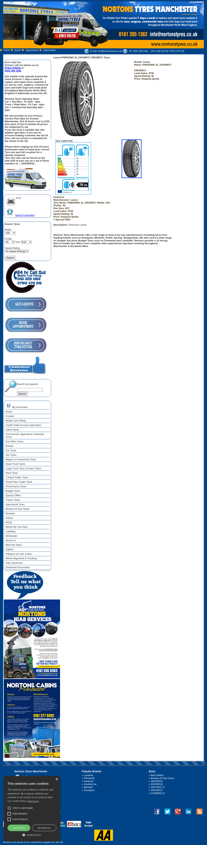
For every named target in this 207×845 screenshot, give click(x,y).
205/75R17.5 (158, 787)
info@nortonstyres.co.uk (110, 51)
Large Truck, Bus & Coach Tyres (23, 468)
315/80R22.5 (158, 793)
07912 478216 (13, 68)
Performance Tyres (16, 486)
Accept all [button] (19, 827)
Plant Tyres (12, 473)
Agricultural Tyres (15, 504)
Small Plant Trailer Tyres (19, 482)
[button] (32, 834)
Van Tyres (11, 455)
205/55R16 (157, 784)
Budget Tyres (13, 490)
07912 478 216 (176, 51)
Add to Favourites (20, 215)
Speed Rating (12, 248)
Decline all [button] (44, 827)
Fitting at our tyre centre (19, 553)
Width (8, 229)
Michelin (88, 787)
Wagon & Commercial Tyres (21, 459)
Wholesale (11, 535)
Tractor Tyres (13, 499)
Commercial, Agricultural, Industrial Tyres (25, 435)
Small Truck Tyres (15, 464)
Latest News (49, 50)
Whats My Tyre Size (17, 526)
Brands (10, 446)
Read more (33, 801)
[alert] (32, 808)
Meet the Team (14, 544)
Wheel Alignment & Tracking (21, 558)
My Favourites (17, 406)
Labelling (11, 531)
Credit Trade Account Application (23, 425)
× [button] (56, 779)
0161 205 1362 (140, 51)
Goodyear (89, 790)
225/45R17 (157, 790)
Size (17, 242)
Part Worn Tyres (14, 441)
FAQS (9, 522)
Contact (10, 416)
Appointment (32, 50)
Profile (8, 238)
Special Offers (13, 495)
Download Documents (18, 567)
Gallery (10, 549)
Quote (18, 50)
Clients (9, 517)
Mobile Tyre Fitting (16, 420)
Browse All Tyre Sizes (17, 508)
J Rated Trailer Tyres (17, 477)
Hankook (88, 781)
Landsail (88, 775)
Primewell (89, 778)
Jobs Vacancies (14, 562)
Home (7, 50)
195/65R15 (157, 781)
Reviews (10, 513)
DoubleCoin (90, 784)
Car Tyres (11, 450)
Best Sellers (157, 775)
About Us (11, 540)
